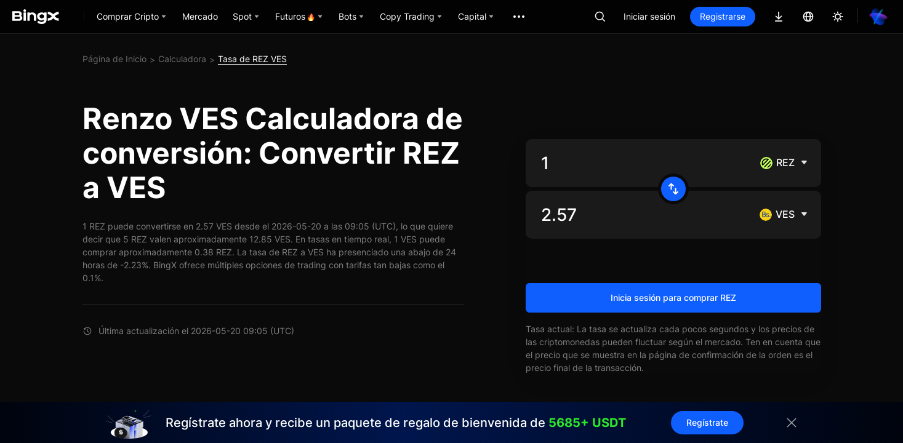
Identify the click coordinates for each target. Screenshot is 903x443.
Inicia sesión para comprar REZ (673, 297)
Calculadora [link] (182, 59)
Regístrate (707, 422)
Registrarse (722, 16)
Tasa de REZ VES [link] (252, 59)
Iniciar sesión (649, 16)
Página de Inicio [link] (114, 59)
